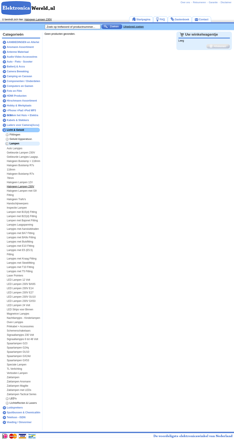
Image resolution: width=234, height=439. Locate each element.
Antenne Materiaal (18, 51)
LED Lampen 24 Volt (18, 305)
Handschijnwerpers (17, 203)
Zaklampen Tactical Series (21, 394)
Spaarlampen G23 (17, 343)
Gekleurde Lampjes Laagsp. (23, 156)
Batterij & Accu (16, 66)
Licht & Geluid (15, 129)
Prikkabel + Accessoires (20, 326)
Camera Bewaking (18, 71)
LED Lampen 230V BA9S (21, 284)
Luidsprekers (15, 407)
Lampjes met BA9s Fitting (21, 237)
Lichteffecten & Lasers (23, 402)
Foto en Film (14, 90)
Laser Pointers (15, 275)
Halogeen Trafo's (16, 199)
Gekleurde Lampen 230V (21, 152)
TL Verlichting (14, 368)
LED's (13, 398)
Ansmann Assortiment (20, 47)
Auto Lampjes (14, 148)
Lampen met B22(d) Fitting (22, 216)
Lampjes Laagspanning (20, 224)
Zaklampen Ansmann (19, 381)
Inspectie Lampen (17, 207)
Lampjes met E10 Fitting (20, 245)
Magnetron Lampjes (18, 313)
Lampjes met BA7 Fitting (21, 233)
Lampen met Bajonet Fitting (22, 220)
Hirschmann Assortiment (22, 100)
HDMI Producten (16, 95)
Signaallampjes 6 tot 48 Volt (22, 339)
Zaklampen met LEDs (19, 390)
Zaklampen (13, 377)
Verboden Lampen (17, 373)
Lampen (14, 143)
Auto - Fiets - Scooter (19, 61)
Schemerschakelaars (18, 330)
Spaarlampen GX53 (18, 360)
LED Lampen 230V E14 (20, 288)
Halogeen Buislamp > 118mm (23, 161)
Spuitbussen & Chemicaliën (23, 412)
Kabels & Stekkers (18, 120)
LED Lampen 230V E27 (20, 292)
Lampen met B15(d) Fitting (22, 211)
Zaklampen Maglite (17, 385)
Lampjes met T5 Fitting (20, 271)
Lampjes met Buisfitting (20, 241)
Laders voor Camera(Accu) (23, 125)
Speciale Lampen (16, 364)
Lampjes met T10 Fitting (20, 267)
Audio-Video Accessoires (22, 56)
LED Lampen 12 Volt (18, 279)
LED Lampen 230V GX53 (21, 301)
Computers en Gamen (20, 86)
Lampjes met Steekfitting (21, 262)
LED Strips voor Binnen (20, 309)
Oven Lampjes (15, 322)
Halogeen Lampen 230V (38, 19)
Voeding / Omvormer (19, 422)
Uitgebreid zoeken (133, 26)
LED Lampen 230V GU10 (21, 296)
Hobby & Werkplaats (19, 105)
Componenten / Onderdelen (23, 81)
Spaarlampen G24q (18, 347)
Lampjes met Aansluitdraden (23, 228)
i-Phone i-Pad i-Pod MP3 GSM (21, 111)
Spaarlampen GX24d (18, 356)
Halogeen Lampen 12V (20, 182)
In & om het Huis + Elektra (22, 115)
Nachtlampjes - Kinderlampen (23, 317)
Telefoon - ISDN (16, 417)
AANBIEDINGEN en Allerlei (23, 42)
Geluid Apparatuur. (21, 139)
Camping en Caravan (19, 76)
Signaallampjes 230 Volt (20, 334)
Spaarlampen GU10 (18, 351)
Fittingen (15, 134)
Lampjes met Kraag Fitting (21, 258)
